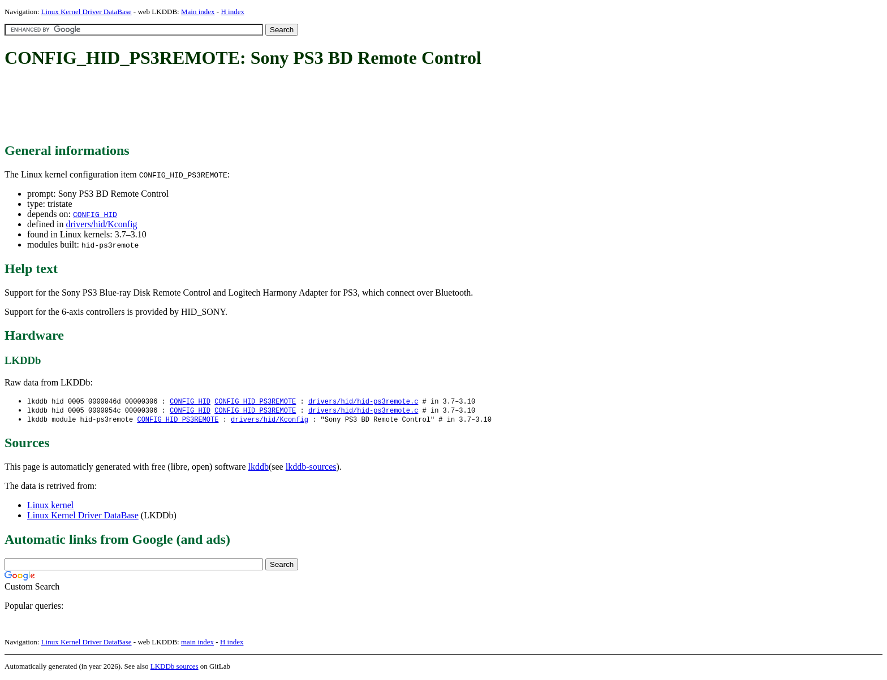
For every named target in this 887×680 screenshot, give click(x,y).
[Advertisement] (210, 106)
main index (197, 643)
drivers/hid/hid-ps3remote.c (363, 401)
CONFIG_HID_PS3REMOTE (255, 401)
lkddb (258, 468)
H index (232, 11)
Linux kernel (50, 507)
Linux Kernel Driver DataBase (86, 11)
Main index (198, 11)
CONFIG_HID (95, 214)
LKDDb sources (174, 668)
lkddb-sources (311, 468)
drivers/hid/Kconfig (101, 224)
